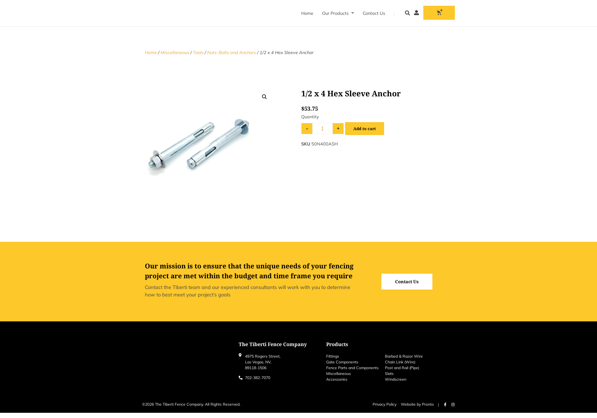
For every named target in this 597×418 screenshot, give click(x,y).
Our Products (338, 13)
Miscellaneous (174, 57)
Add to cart (365, 134)
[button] (407, 13)
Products (337, 349)
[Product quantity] (322, 133)
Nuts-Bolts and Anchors (231, 57)
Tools (198, 57)
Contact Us (374, 13)
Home (307, 13)
